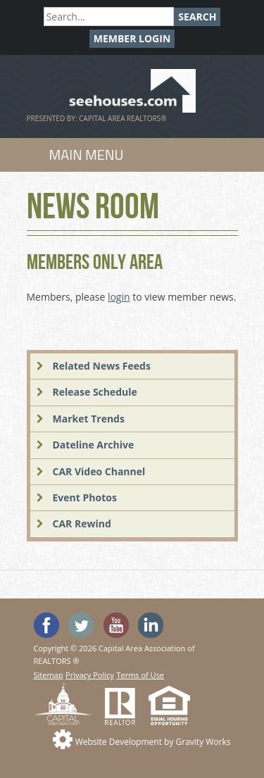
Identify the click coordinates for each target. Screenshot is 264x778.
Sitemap (48, 675)
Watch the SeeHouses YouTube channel (116, 625)
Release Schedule (95, 392)
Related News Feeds (102, 365)
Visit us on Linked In (150, 625)
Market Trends (89, 418)
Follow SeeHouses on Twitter (81, 625)
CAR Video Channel (99, 471)
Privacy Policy (89, 675)
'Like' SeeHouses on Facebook (46, 625)
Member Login (132, 38)
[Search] (109, 16)
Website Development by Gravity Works (153, 742)
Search (197, 16)
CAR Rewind (82, 523)
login (119, 296)
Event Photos (85, 497)
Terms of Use (140, 675)
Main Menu (86, 154)
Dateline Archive (93, 444)
